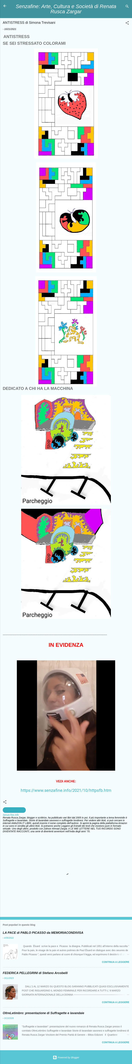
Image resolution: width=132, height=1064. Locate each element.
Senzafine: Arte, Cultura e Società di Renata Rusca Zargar (66, 8)
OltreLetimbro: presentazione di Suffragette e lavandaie (43, 1013)
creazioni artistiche (14, 810)
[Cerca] (127, 7)
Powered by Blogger (66, 1057)
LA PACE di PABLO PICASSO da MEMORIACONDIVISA (43, 932)
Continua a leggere (115, 962)
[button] (127, 23)
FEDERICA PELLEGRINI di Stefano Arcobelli (35, 973)
